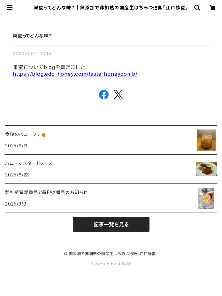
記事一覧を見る (111, 224)
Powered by (111, 263)
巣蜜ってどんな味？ (32, 35)
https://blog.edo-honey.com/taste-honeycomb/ (75, 74)
